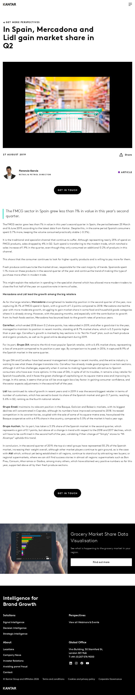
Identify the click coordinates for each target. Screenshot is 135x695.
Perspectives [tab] (77, 615)
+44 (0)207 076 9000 (82, 657)
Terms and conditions (53, 679)
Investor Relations (13, 661)
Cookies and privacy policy (81, 679)
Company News (12, 655)
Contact (7, 672)
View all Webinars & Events (84, 622)
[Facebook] (82, 664)
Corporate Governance (110, 679)
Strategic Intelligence (15, 634)
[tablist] (67, 640)
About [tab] (7, 642)
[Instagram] (76, 664)
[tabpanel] (34, 628)
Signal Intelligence (13, 622)
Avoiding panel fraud (15, 666)
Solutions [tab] (9, 615)
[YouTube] (71, 664)
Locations (8, 649)
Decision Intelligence (15, 628)
